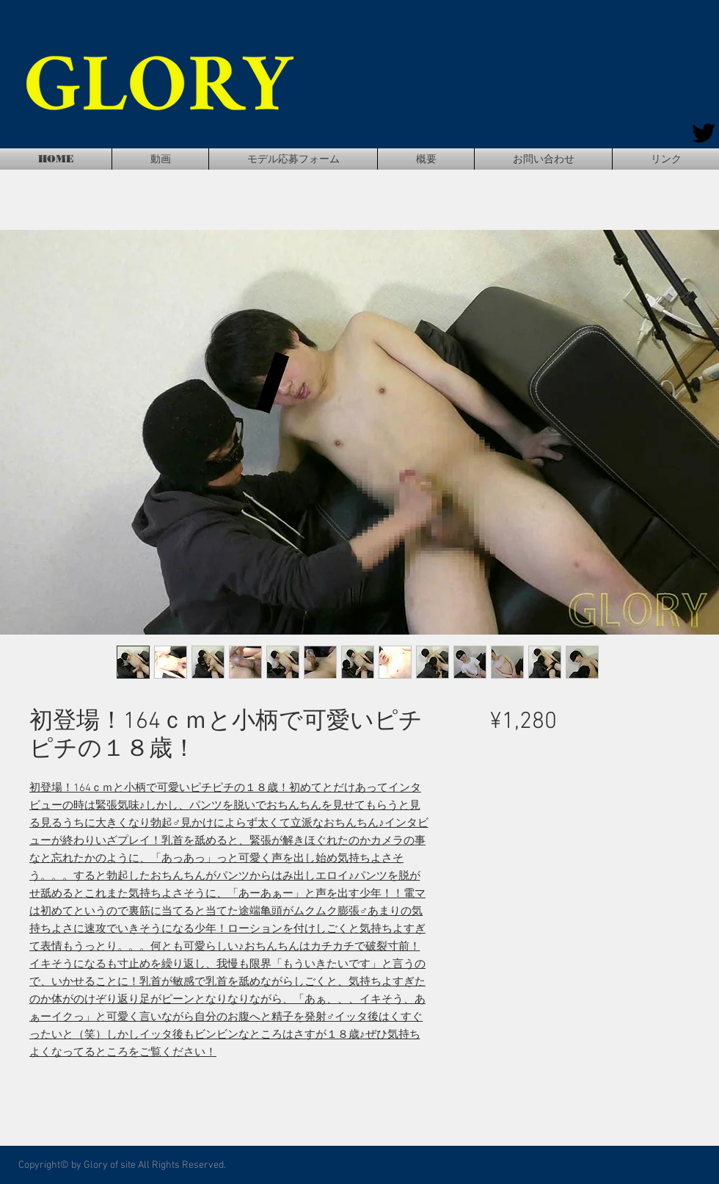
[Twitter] (703, 133)
